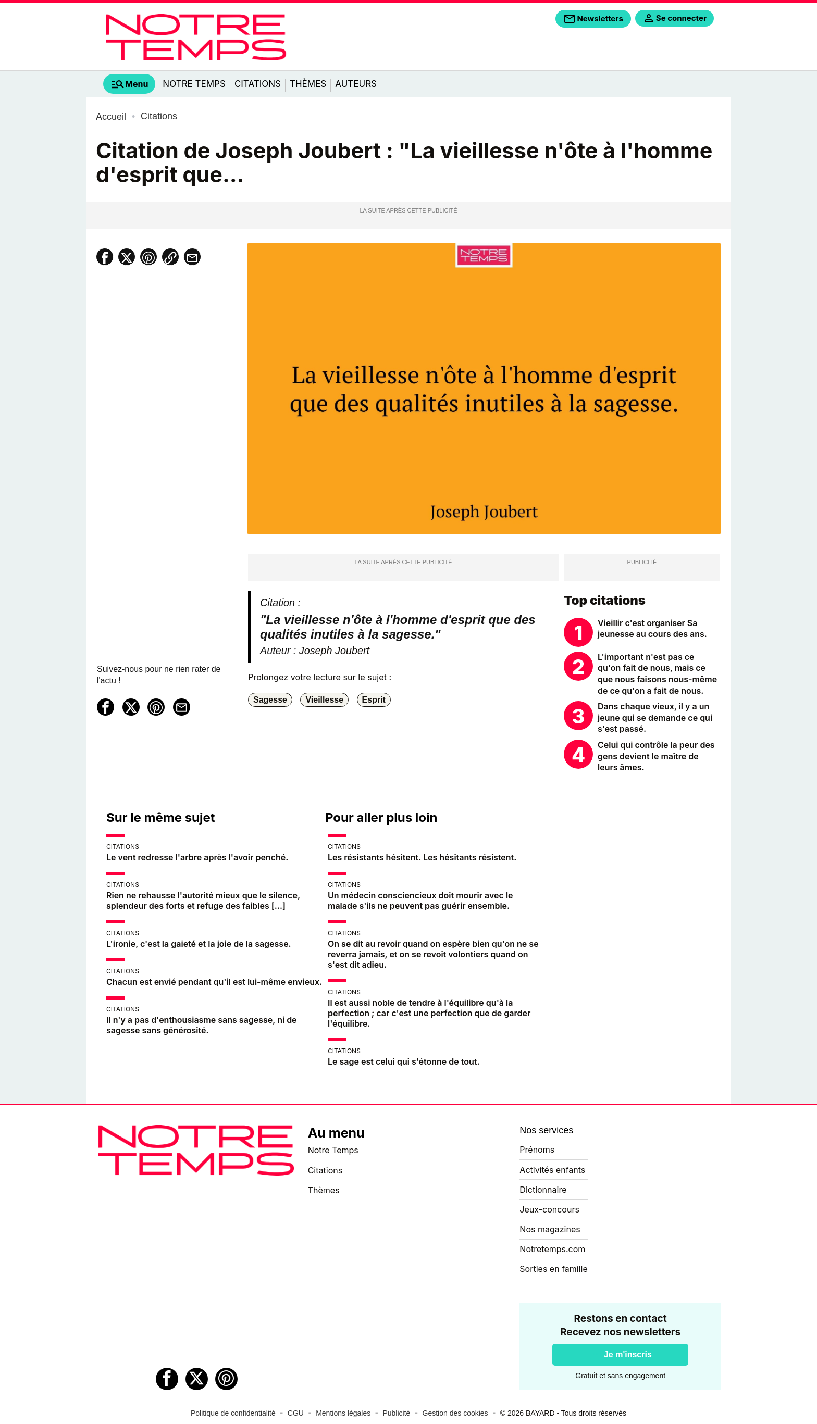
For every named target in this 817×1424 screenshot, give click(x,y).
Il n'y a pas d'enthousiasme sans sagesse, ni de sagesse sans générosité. (201, 1025)
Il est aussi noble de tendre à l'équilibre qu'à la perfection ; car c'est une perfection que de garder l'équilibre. (429, 1013)
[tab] (129, 84)
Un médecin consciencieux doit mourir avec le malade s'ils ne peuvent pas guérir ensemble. (420, 900)
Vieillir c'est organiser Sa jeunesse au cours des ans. (652, 629)
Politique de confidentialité (233, 1413)
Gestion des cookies (455, 1413)
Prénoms (536, 1149)
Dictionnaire (542, 1189)
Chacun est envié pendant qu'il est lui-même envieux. (214, 982)
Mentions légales (343, 1413)
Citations (257, 84)
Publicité (396, 1413)
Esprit (374, 699)
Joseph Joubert (334, 650)
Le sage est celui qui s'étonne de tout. (404, 1061)
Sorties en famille (553, 1269)
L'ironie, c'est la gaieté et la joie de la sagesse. (198, 944)
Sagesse (270, 699)
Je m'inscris (628, 1354)
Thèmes (308, 84)
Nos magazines (549, 1229)
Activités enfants (552, 1170)
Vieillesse (324, 699)
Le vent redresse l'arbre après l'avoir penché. (197, 857)
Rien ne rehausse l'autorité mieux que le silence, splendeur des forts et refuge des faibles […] (203, 900)
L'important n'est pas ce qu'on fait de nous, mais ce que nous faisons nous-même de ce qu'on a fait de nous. (657, 674)
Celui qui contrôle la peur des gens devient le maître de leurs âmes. (656, 756)
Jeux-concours (549, 1209)
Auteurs (356, 84)
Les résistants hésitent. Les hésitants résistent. (422, 857)
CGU (296, 1413)
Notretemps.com (552, 1249)
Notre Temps (194, 84)
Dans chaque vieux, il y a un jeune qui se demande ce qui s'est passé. (655, 717)
